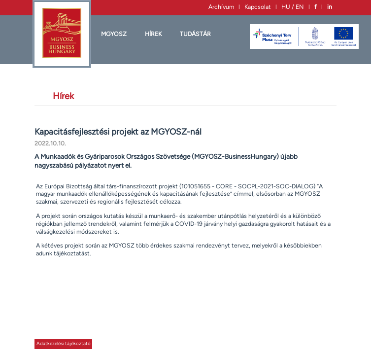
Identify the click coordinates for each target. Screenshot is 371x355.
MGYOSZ (114, 33)
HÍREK (153, 33)
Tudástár (195, 33)
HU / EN (292, 6)
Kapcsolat (257, 6)
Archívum (221, 6)
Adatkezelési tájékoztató (63, 343)
